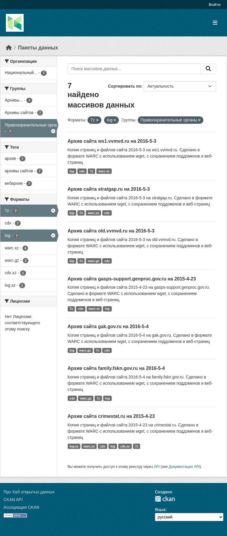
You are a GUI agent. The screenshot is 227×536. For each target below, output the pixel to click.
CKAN (165, 499)
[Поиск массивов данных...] (134, 68)
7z (91, 171)
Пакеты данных (38, 48)
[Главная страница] (9, 48)
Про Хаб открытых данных (29, 492)
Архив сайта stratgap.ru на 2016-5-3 (109, 189)
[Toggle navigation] (215, 23)
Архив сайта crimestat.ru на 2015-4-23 (111, 416)
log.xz (73, 446)
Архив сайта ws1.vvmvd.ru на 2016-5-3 (112, 141)
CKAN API (13, 499)
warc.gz (93, 261)
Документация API (184, 467)
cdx (82, 171)
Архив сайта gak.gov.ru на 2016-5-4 (108, 326)
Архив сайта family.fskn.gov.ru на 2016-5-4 (116, 368)
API (157, 467)
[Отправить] (208, 68)
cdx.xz (125, 446)
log (71, 171)
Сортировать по (124, 86)
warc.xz (104, 171)
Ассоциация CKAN (21, 507)
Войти (214, 4)
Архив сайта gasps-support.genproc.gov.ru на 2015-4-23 (132, 278)
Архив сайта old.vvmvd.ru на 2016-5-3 (111, 230)
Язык (160, 509)
